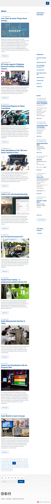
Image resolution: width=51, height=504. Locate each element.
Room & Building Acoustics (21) (41, 66)
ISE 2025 (39, 159)
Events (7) (39, 83)
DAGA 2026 (40, 177)
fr (8, 478)
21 (22, 466)
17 (6, 466)
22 (26, 466)
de (2, 478)
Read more (5, 56)
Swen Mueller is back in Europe (13, 416)
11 (10, 463)
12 (14, 463)
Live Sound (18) (40, 70)
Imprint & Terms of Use (18, 499)
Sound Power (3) (41, 77)
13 (18, 463)
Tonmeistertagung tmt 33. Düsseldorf (42, 102)
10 (6, 463)
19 (14, 466)
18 (10, 466)
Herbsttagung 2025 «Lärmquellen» (42, 126)
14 (22, 463)
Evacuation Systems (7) (41, 58)
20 (18, 466)
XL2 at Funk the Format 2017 (12, 237)
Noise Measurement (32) (41, 73)
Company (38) (40, 80)
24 (6, 469)
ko (15, 478)
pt (18, 478)
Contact (3, 499)
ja (5, 478)
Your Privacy (9, 499)
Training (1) (39, 86)
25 (10, 469)
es (12, 478)
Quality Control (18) (41, 62)
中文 (22, 478)
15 (26, 463)
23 (2, 469)
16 (2, 466)
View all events (41, 219)
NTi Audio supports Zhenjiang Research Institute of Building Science (12, 66)
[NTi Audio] (13, 3)
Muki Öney (39, 233)
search (21, 481)
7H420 (44, 167)
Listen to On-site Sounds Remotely (14, 194)
